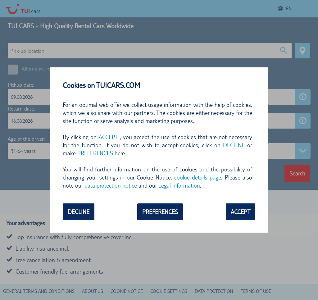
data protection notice (110, 185)
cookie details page (197, 177)
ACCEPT (108, 137)
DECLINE (234, 145)
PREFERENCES (95, 153)
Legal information (179, 185)
